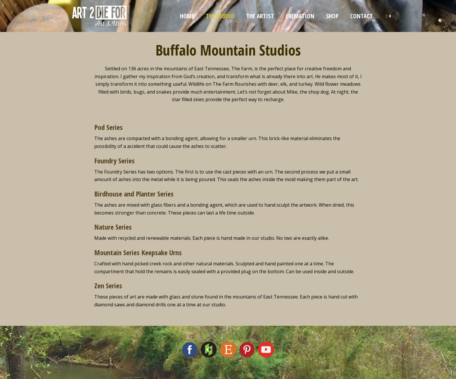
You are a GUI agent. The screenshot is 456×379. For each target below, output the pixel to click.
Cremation (300, 16)
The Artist (260, 16)
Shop (332, 16)
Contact (361, 16)
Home (187, 16)
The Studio (220, 16)
